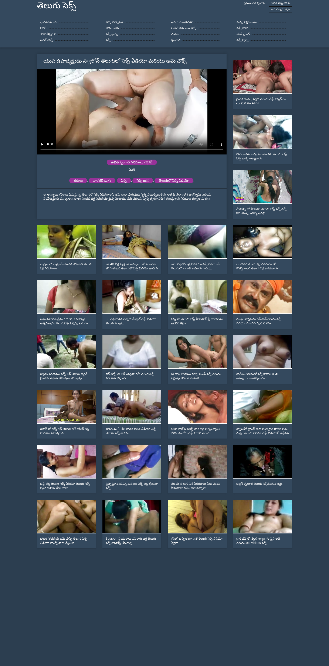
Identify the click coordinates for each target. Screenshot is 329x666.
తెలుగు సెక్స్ (56, 5)
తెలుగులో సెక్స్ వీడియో (174, 180)
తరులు (78, 180)
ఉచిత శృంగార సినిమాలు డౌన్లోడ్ (132, 162)
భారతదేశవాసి (102, 180)
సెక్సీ (124, 180)
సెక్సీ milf (143, 180)
